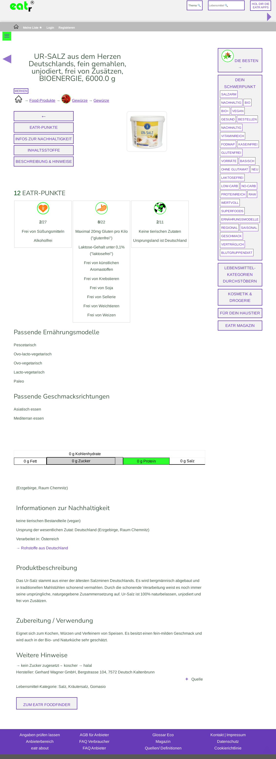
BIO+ (225, 111)
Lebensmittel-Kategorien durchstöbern (240, 274)
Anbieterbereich (40, 741)
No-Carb (249, 186)
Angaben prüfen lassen (40, 735)
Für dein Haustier (240, 313)
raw (252, 194)
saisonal (249, 228)
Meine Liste (32, 27)
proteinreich (233, 194)
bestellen (247, 119)
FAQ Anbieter (94, 748)
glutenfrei (231, 152)
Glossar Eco (163, 735)
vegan (237, 111)
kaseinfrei (248, 144)
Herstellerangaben (109, 679)
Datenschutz (228, 741)
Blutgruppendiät (236, 253)
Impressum (236, 735)
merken (21, 91)
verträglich (232, 244)
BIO (247, 102)
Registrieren (66, 27)
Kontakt (217, 735)
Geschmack (231, 236)
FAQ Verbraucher (94, 741)
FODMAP (228, 144)
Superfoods (232, 211)
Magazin (163, 741)
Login (50, 27)
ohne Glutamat (234, 169)
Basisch (247, 161)
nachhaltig (231, 102)
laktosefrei (232, 178)
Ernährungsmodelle (240, 219)
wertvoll (230, 203)
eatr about (39, 748)
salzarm (228, 94)
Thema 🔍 (194, 5)
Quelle (197, 679)
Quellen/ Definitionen (163, 748)
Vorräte (229, 161)
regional (229, 228)
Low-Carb (229, 186)
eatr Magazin (240, 325)
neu (255, 169)
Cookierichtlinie (228, 748)
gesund (228, 119)
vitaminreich (232, 136)
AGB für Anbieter (94, 735)
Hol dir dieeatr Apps (260, 5)
